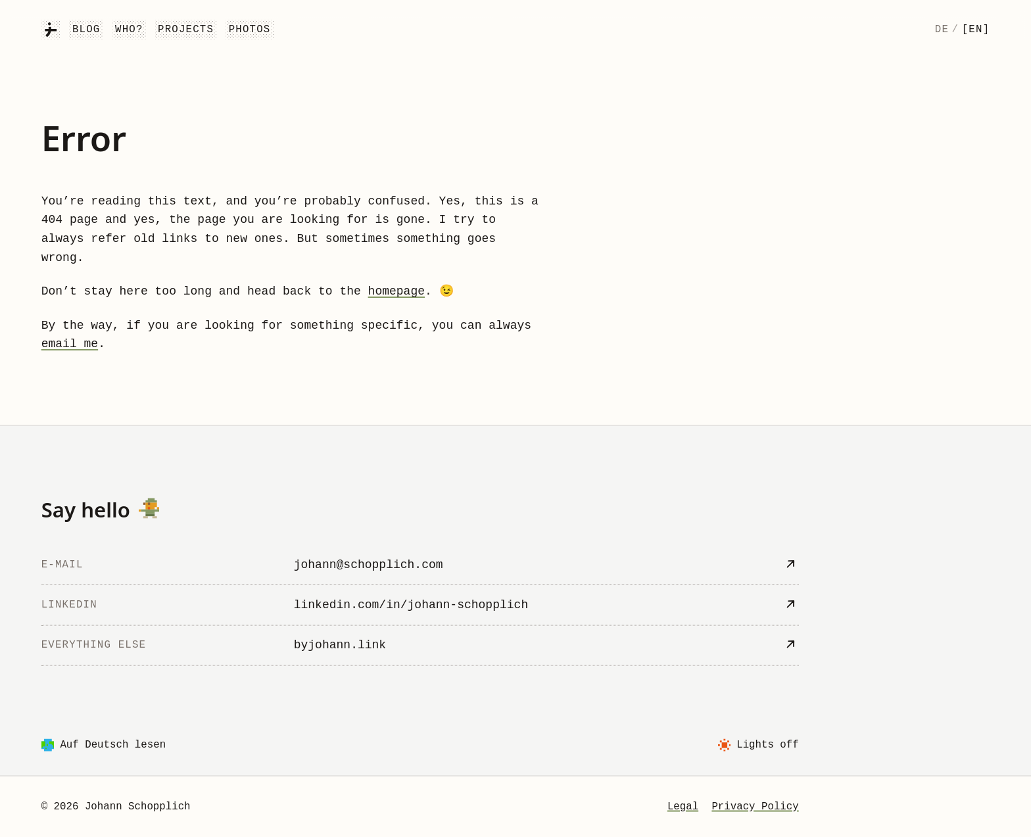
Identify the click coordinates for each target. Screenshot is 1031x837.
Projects (186, 29)
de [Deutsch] (942, 29)
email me (69, 344)
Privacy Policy (754, 806)
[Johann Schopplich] (50, 29)
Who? (129, 29)
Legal (682, 806)
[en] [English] (976, 29)
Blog (86, 29)
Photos (250, 29)
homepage (396, 291)
